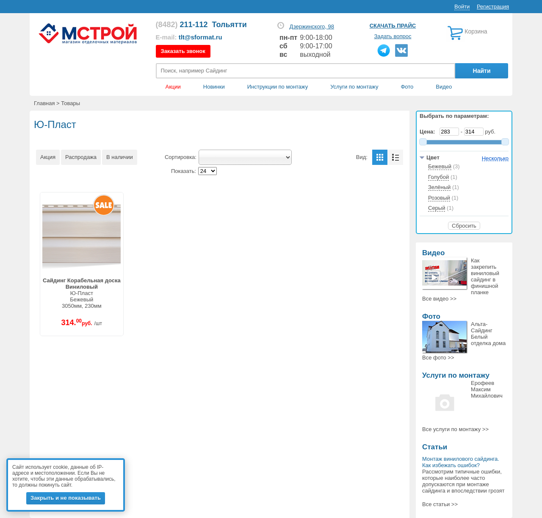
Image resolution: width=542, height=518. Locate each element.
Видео (444, 87)
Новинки (214, 87)
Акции (173, 87)
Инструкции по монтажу (277, 87)
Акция (47, 157)
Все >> (439, 298)
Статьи (434, 447)
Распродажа (81, 157)
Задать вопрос (393, 36)
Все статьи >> (440, 504)
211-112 (182, 24)
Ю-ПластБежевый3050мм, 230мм (82, 293)
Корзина (476, 31)
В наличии (119, 157)
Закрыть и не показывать (65, 498)
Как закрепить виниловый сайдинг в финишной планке (485, 276)
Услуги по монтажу (455, 375)
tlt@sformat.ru (200, 37)
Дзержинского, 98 (311, 26)
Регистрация (493, 6)
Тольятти (229, 24)
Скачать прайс (393, 25)
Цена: (429, 131)
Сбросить (464, 226)
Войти (462, 6)
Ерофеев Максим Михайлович (487, 389)
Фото (407, 87)
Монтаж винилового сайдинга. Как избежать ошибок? (460, 462)
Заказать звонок (183, 51)
